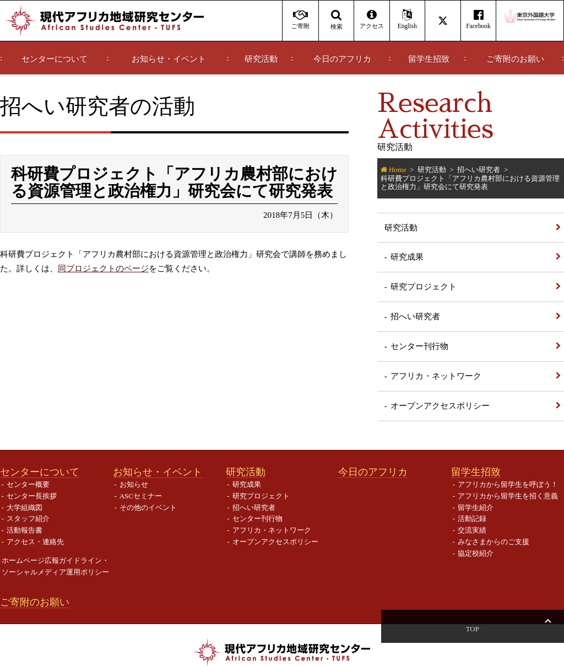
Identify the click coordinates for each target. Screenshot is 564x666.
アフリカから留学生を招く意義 (508, 496)
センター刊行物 (419, 346)
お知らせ (134, 484)
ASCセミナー (141, 496)
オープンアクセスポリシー (440, 405)
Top (547, 629)
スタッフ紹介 (28, 518)
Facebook (478, 19)
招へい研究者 (478, 169)
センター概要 (28, 484)
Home (397, 169)
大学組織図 (24, 507)
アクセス (371, 19)
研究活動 (261, 59)
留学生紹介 (476, 507)
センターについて (54, 59)
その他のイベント (148, 507)
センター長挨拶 (32, 496)
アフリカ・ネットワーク (436, 375)
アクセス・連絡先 (35, 542)
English (407, 19)
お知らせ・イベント (169, 59)
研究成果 (407, 256)
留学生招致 (428, 59)
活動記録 (472, 518)
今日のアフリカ (342, 59)
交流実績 (472, 530)
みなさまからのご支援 (493, 542)
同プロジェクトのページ (103, 268)
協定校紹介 (476, 553)
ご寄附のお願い (515, 59)
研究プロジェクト (424, 286)
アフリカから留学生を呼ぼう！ (508, 484)
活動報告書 (24, 530)
